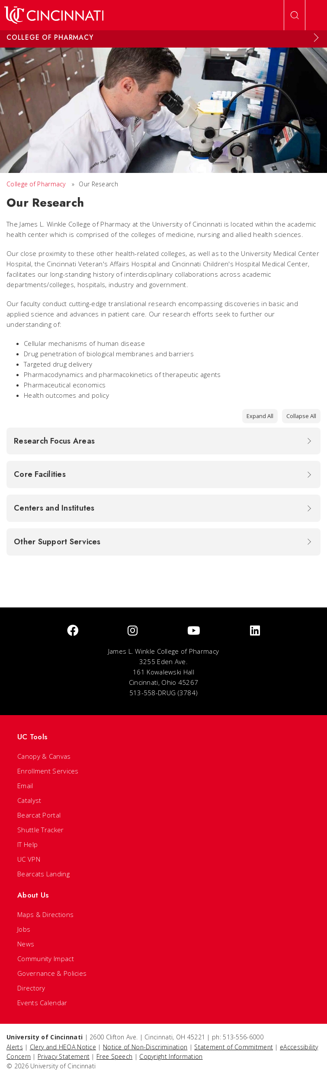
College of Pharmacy (36, 184)
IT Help (27, 844)
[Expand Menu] (316, 37)
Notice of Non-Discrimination (145, 1047)
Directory (31, 988)
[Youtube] (193, 631)
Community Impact (45, 958)
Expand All (260, 416)
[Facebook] (72, 631)
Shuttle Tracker (40, 829)
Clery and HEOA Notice (63, 1047)
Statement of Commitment (233, 1047)
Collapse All (301, 416)
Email (25, 785)
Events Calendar (42, 1002)
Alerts (14, 1047)
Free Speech (114, 1056)
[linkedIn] (255, 631)
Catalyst (29, 800)
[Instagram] (133, 631)
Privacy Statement (64, 1056)
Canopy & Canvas (44, 756)
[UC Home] (54, 15)
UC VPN (28, 859)
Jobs (23, 929)
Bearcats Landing (43, 873)
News (25, 943)
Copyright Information (170, 1056)
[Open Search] (294, 15)
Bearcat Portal (39, 815)
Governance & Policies (52, 973)
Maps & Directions (45, 914)
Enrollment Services (48, 771)
